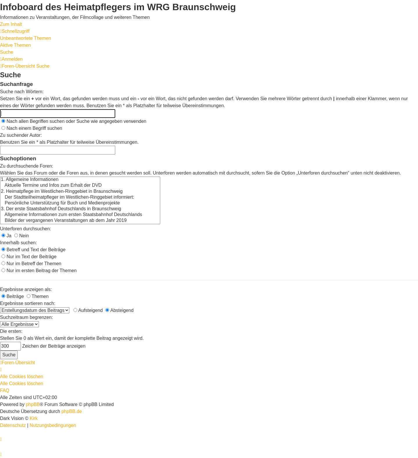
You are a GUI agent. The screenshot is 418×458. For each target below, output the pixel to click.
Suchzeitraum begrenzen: (26, 317)
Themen (38, 296)
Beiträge (12, 296)
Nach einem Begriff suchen (31, 128)
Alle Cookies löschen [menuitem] (21, 376)
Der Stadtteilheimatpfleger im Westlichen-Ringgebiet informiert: (80, 197)
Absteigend (119, 310)
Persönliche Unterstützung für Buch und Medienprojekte (80, 203)
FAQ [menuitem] (4, 390)
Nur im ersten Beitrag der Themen (39, 270)
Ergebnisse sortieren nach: (27, 303)
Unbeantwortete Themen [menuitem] (25, 38)
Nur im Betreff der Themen (31, 263)
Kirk (34, 418)
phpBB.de (72, 411)
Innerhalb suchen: (18, 242)
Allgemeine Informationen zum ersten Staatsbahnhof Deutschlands (80, 215)
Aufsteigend (88, 310)
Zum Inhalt (11, 24)
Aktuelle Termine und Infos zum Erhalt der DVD (80, 185)
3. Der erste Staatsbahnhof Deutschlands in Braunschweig (80, 209)
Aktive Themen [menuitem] (15, 45)
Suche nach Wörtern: (22, 91)
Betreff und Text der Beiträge (33, 249)
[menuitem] (11, 59)
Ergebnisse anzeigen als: (26, 289)
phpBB (33, 404)
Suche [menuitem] (6, 52)
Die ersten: (11, 331)
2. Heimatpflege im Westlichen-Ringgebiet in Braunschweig (80, 192)
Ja (6, 235)
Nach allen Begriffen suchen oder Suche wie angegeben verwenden (73, 121)
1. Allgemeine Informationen (80, 180)
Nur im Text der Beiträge (29, 256)
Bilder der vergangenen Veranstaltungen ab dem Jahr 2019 (80, 221)
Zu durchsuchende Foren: (26, 166)
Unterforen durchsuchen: (25, 228)
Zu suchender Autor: (21, 135)
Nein (21, 235)
